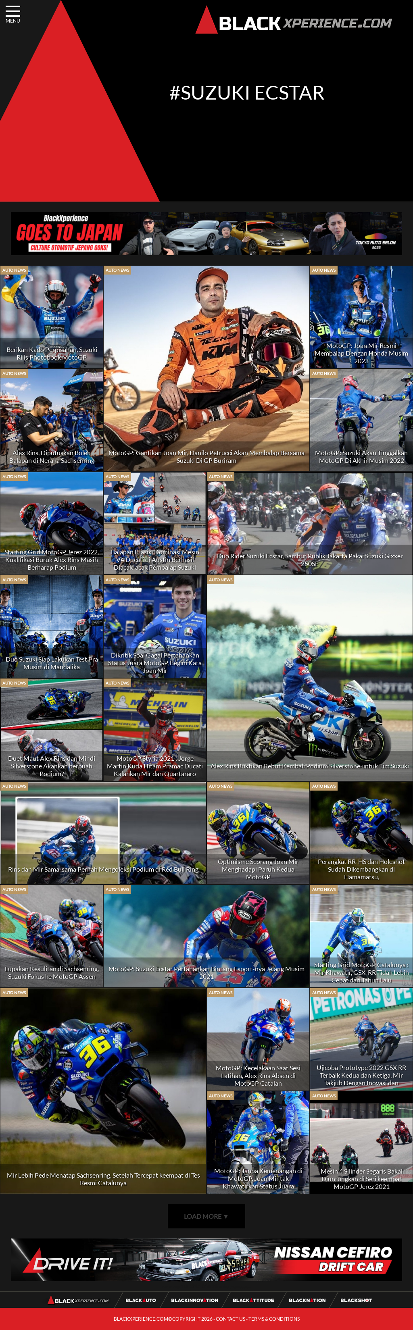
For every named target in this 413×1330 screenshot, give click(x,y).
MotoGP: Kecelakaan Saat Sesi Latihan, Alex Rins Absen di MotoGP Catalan (258, 1075)
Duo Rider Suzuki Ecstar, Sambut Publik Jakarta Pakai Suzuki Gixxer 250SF (310, 559)
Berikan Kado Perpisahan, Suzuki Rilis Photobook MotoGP (51, 353)
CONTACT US (230, 1319)
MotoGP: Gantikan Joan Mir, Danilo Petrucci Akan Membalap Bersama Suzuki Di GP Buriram (206, 456)
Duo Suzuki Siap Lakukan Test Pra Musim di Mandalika (52, 662)
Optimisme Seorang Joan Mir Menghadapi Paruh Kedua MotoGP (258, 869)
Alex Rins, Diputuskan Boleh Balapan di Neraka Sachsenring (51, 456)
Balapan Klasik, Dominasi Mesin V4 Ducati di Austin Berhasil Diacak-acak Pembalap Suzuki (155, 559)
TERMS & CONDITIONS (274, 1319)
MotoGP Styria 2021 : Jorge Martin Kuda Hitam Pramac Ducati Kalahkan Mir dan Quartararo (155, 765)
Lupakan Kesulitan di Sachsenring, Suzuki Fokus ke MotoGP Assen (52, 972)
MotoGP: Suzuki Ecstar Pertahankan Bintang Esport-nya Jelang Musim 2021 (206, 972)
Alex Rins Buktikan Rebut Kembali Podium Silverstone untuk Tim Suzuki (310, 766)
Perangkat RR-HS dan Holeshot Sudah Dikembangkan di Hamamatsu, (361, 869)
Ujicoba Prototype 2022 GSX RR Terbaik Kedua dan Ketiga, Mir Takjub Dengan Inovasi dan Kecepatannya (361, 1079)
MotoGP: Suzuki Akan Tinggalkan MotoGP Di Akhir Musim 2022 (361, 456)
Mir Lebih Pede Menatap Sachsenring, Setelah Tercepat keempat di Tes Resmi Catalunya (103, 1178)
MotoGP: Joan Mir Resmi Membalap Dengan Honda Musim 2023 (361, 352)
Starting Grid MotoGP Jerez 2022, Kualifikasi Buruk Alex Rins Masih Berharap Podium (51, 559)
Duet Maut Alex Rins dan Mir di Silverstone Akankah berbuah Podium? (51, 765)
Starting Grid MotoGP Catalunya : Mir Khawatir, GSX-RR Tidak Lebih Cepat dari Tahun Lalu (361, 972)
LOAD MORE (206, 1216)
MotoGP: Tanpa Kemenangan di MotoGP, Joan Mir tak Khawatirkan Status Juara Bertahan (258, 1182)
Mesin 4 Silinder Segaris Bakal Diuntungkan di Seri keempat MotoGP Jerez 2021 (362, 1178)
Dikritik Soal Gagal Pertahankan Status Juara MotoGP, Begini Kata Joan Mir (155, 662)
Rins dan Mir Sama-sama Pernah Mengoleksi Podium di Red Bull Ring (103, 869)
